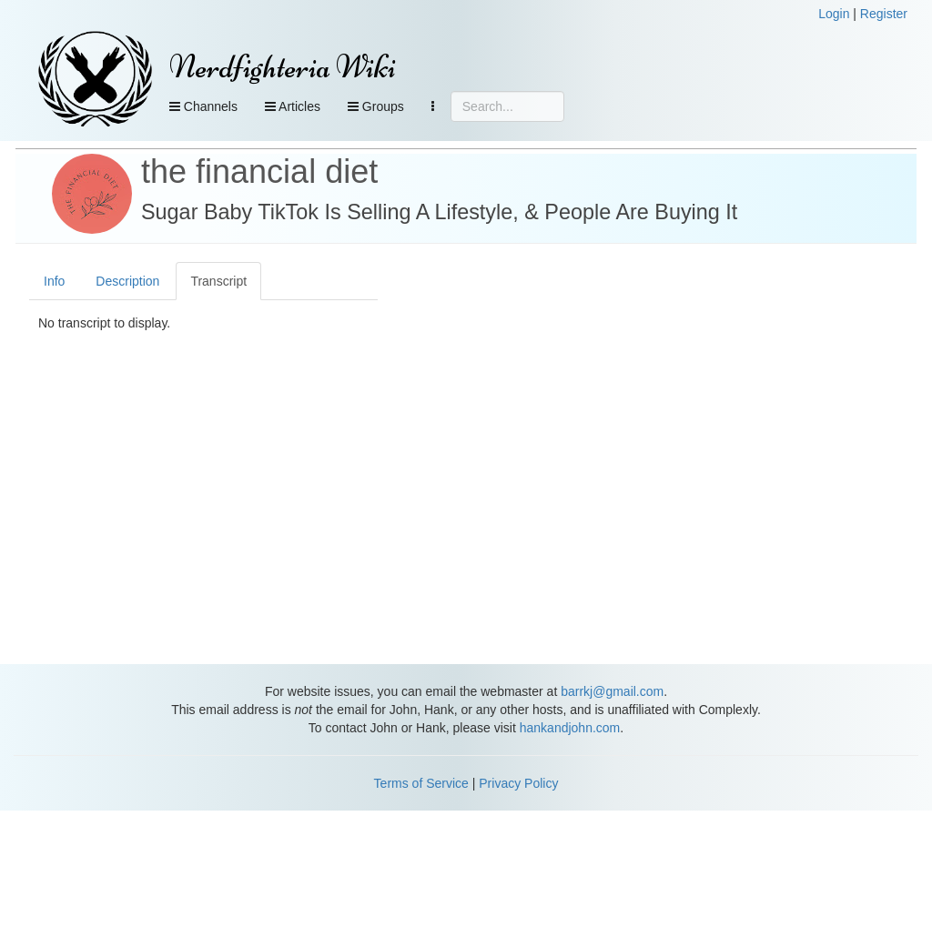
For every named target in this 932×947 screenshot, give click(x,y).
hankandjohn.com (570, 727)
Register (883, 13)
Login (833, 13)
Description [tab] (127, 281)
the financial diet (259, 171)
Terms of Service (421, 783)
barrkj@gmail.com (612, 691)
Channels (203, 106)
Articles (292, 106)
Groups (376, 106)
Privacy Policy (518, 783)
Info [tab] (54, 281)
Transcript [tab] (218, 281)
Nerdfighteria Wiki (282, 66)
